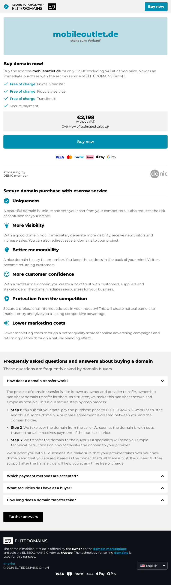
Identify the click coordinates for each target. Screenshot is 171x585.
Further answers (23, 517)
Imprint (9, 563)
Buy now (156, 7)
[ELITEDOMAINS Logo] (67, 541)
